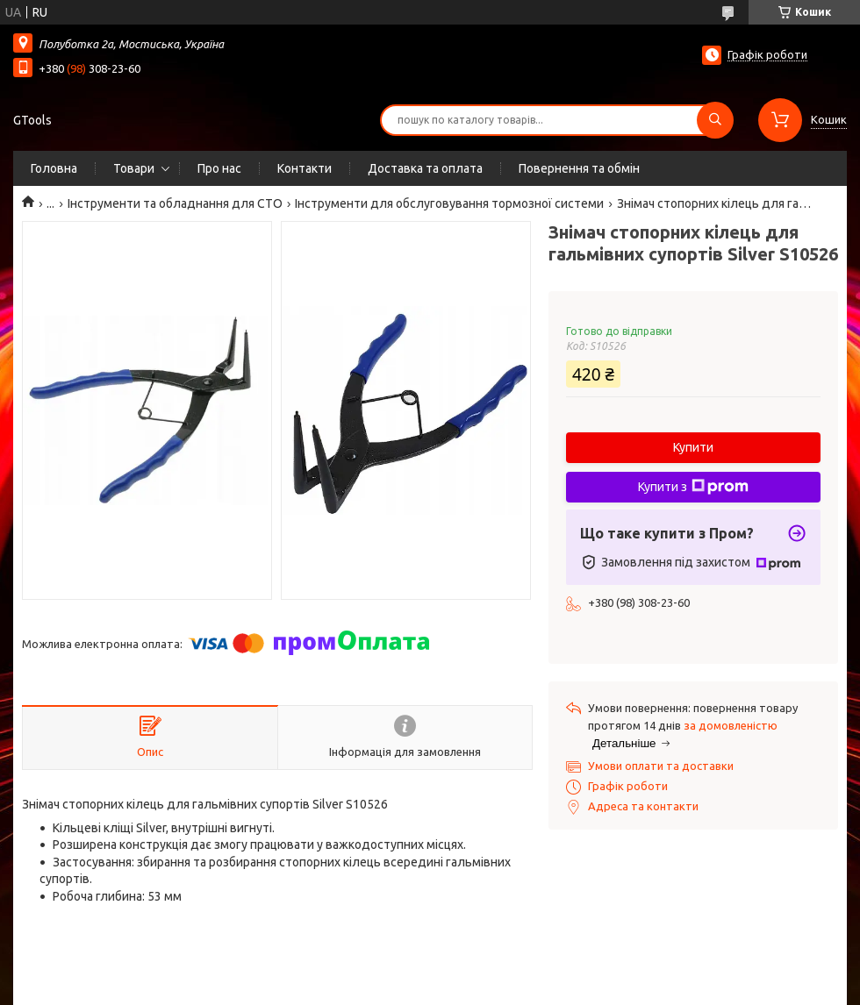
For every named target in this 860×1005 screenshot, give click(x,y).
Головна (54, 168)
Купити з (693, 487)
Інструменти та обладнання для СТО (175, 203)
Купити (693, 447)
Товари (133, 168)
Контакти (304, 168)
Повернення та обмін (579, 168)
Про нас (219, 168)
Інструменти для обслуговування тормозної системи (449, 203)
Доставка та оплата (425, 168)
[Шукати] (715, 120)
